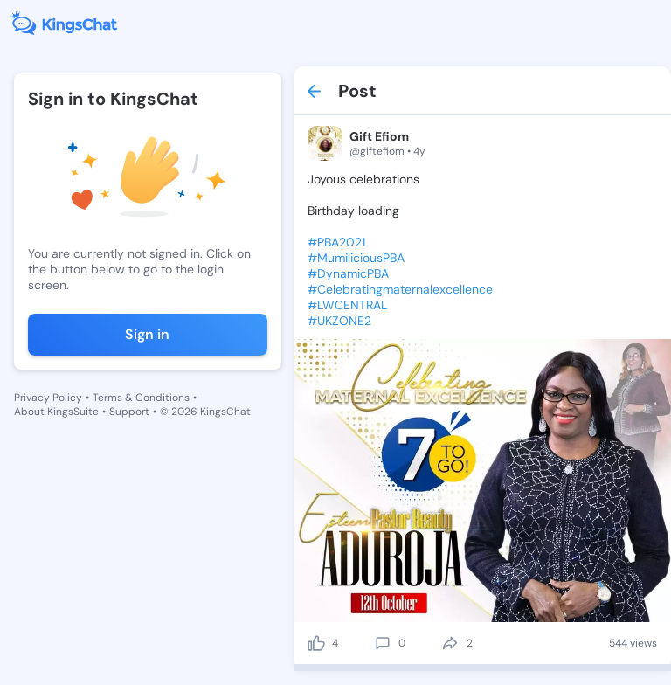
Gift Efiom (379, 136)
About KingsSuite (56, 412)
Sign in (147, 334)
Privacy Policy (48, 398)
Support (129, 412)
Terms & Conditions (141, 398)
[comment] (382, 643)
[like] (316, 643)
